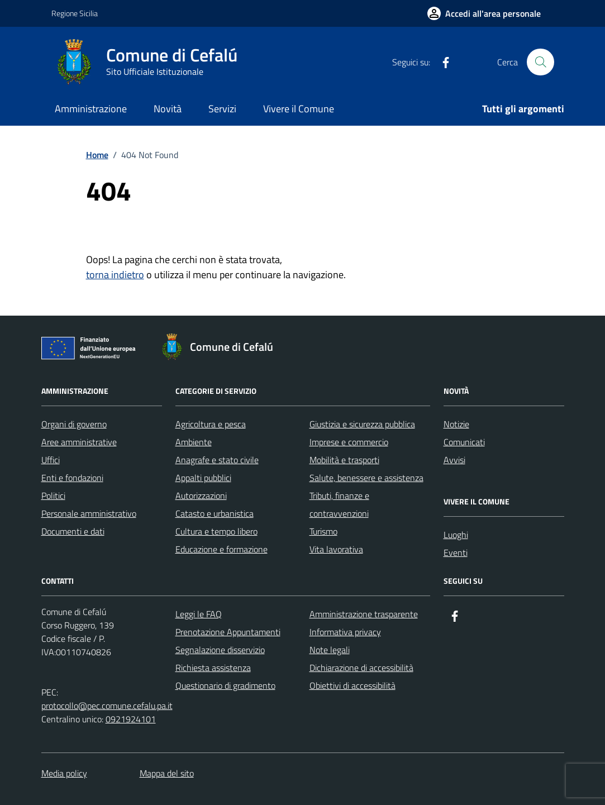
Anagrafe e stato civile (217, 459)
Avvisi (454, 459)
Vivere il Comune (298, 108)
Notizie (456, 424)
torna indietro (115, 274)
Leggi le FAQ (198, 614)
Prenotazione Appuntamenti (227, 632)
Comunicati (464, 442)
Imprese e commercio (348, 442)
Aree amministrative (79, 442)
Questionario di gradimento (225, 685)
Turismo (323, 531)
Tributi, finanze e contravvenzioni (339, 504)
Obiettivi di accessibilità (352, 685)
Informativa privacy (345, 632)
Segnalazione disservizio (220, 649)
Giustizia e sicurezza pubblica (362, 424)
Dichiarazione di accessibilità (361, 667)
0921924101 (131, 719)
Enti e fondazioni (72, 477)
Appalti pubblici (203, 477)
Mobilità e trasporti (344, 459)
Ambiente (193, 442)
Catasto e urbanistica (214, 513)
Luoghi (456, 534)
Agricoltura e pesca (210, 424)
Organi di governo (74, 424)
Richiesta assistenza (213, 667)
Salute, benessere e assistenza (366, 477)
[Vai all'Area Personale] (484, 13)
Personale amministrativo (88, 513)
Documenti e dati (72, 531)
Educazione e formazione (221, 549)
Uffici (50, 459)
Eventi (456, 552)
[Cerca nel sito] (540, 62)
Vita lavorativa (336, 549)
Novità (168, 108)
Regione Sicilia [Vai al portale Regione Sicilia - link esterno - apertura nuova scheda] (74, 13)
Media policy (64, 773)
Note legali (329, 649)
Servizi (222, 108)
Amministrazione (91, 108)
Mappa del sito (167, 773)
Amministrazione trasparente (363, 614)
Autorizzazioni (201, 495)
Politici (53, 495)
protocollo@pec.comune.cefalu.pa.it (107, 705)
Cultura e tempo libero (216, 531)
